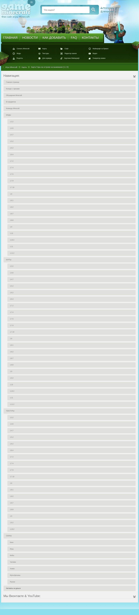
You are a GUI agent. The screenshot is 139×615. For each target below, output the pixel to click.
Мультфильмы (15, 575)
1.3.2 (11, 122)
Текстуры (45, 53)
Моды (19, 53)
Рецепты (20, 58)
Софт (66, 49)
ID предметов (11, 102)
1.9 (11, 227)
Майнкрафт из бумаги (100, 49)
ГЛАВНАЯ (10, 37)
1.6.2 (11, 148)
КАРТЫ (8, 260)
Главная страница (12, 82)
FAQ (74, 37)
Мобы (12, 555)
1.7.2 (11, 161)
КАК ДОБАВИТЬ (54, 37)
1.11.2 (12, 253)
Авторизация (108, 11)
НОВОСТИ (30, 37)
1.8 (11, 194)
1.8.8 (11, 220)
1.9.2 (11, 378)
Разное (12, 582)
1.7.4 (11, 168)
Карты (44, 49)
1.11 (11, 246)
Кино (11, 542)
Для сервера (47, 58)
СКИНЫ (9, 536)
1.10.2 (12, 240)
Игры (12, 549)
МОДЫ (8, 115)
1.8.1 (11, 200)
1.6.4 (11, 154)
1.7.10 (12, 187)
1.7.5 (11, 174)
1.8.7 (11, 214)
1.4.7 (11, 135)
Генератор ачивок (99, 58)
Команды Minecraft (13, 108)
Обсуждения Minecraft (14, 95)
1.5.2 (11, 141)
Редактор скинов (71, 53)
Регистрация (108, 8)
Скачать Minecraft (23, 49)
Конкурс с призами (13, 89)
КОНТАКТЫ (90, 37)
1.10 (11, 233)
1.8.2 (11, 207)
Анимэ (12, 569)
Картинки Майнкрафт (72, 58)
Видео (95, 53)
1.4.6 (11, 128)
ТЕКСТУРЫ (10, 411)
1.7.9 (11, 181)
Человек (13, 562)
